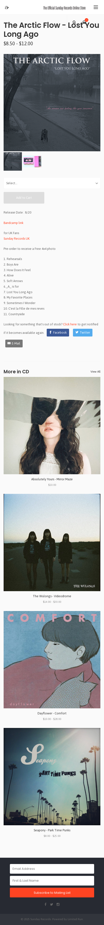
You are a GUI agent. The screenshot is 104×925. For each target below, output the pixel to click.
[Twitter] (82, 332)
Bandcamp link (13, 223)
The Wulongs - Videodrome (52, 596)
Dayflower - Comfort (52, 713)
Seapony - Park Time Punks (52, 830)
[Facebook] (58, 332)
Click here (70, 324)
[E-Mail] (14, 343)
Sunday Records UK (17, 238)
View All (95, 371)
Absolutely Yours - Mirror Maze (52, 479)
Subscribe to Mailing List (52, 892)
